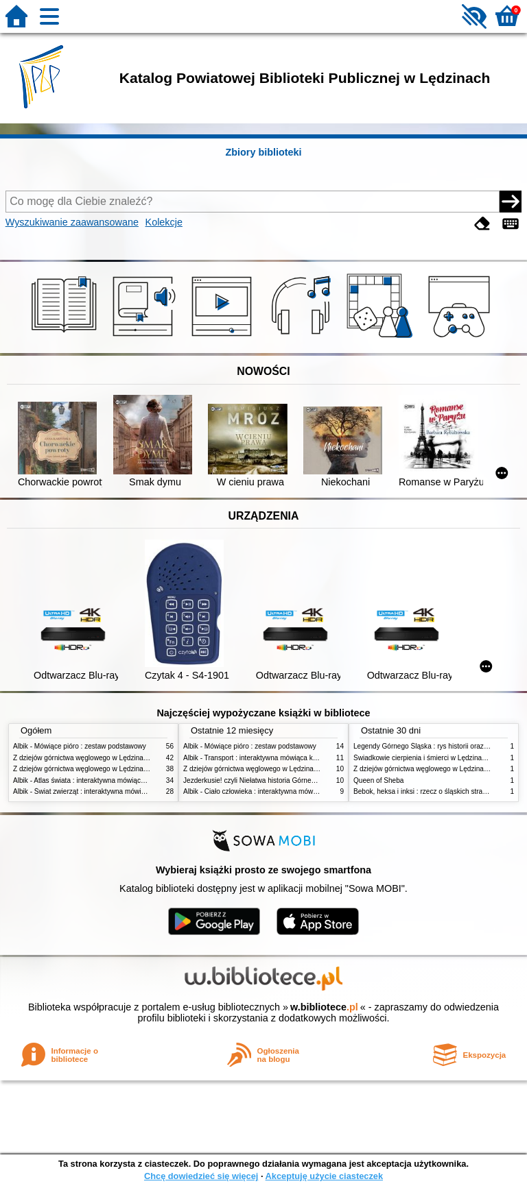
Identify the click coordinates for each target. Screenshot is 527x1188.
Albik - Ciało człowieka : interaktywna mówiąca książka (267, 791)
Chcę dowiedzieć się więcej (201, 1176)
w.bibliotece (324, 1007)
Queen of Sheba (378, 780)
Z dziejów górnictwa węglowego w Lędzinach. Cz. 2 (92, 758)
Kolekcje (164, 222)
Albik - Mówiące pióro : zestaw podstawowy (79, 746)
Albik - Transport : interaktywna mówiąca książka (257, 758)
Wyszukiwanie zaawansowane (72, 222)
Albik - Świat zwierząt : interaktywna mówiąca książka (95, 791)
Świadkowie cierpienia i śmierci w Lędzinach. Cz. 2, (432, 758)
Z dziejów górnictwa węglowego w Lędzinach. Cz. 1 (92, 769)
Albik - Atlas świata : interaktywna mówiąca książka (91, 780)
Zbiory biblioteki (263, 152)
